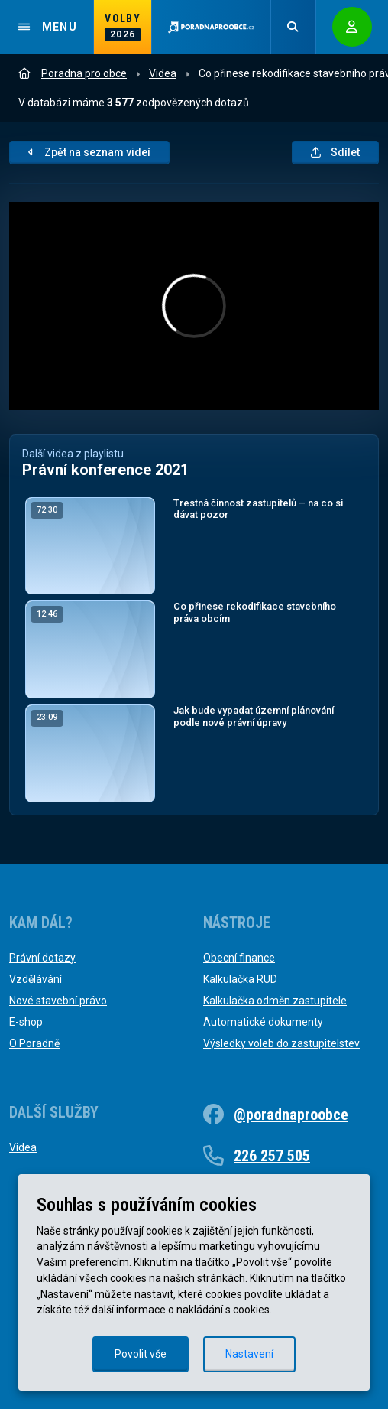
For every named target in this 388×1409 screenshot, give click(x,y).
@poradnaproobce (291, 1114)
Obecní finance (239, 958)
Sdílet (335, 152)
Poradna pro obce (72, 73)
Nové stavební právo (58, 1000)
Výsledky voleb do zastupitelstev (281, 1043)
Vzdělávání (35, 979)
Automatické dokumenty (263, 1022)
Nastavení (249, 1354)
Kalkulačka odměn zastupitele (275, 1000)
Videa (162, 73)
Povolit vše (141, 1354)
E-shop (26, 1022)
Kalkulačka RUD (240, 979)
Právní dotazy (42, 958)
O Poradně (34, 1043)
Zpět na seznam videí (89, 152)
